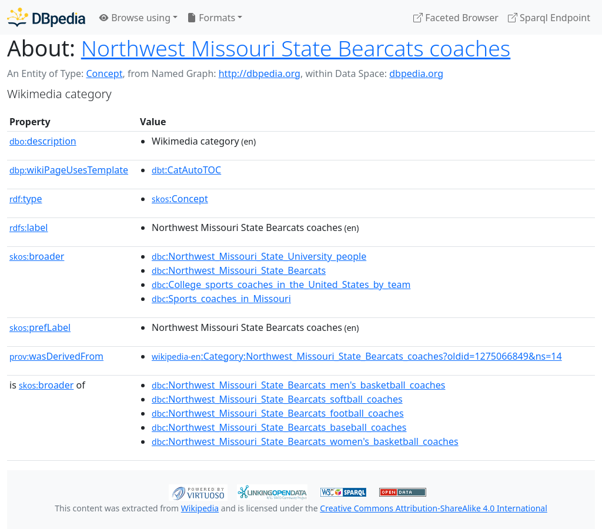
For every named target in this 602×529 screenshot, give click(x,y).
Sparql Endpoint (549, 17)
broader (36, 256)
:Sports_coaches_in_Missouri (221, 298)
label (28, 227)
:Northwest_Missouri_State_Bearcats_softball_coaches (277, 399)
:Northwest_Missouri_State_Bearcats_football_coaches (278, 413)
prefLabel (40, 327)
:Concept (180, 198)
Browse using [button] (134, 17)
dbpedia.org (416, 73)
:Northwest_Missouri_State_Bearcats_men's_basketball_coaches (298, 385)
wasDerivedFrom (56, 356)
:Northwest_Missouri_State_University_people (259, 256)
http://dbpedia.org (259, 73)
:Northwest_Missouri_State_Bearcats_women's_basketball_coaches (305, 441)
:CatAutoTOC (186, 169)
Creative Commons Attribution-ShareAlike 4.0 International (433, 508)
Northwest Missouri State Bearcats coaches (296, 48)
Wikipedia (200, 508)
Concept (104, 73)
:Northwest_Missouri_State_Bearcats (239, 270)
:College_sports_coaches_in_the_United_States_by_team (281, 284)
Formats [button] (211, 17)
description (42, 141)
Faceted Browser (456, 17)
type (25, 198)
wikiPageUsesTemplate (68, 169)
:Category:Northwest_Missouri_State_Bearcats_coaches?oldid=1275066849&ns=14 (357, 356)
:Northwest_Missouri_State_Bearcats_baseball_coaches (279, 427)
